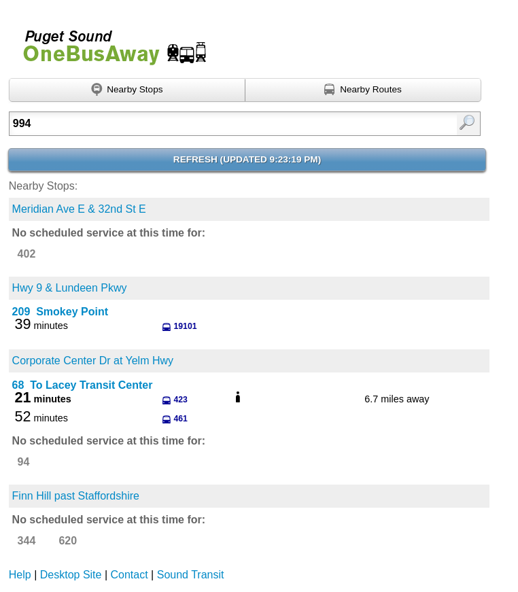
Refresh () (247, 159)
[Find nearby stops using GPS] (127, 90)
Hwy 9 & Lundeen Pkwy (69, 288)
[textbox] (211, 124)
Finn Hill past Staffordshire (75, 496)
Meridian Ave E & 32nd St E (79, 209)
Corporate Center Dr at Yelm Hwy (92, 360)
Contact (129, 574)
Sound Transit (190, 574)
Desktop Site (71, 574)
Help (20, 574)
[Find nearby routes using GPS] (363, 90)
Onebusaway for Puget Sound (109, 42)
